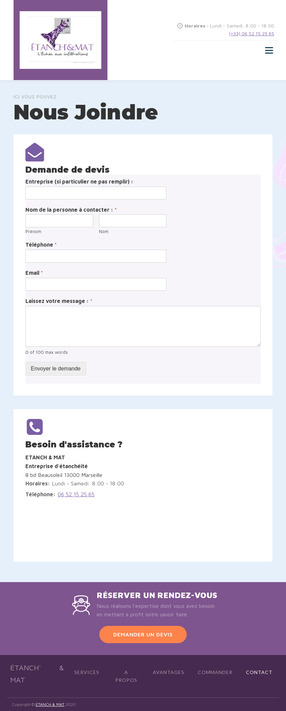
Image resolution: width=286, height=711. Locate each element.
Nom (103, 231)
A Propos (126, 676)
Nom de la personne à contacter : (71, 210)
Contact (259, 672)
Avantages (168, 672)
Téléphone (41, 245)
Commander (215, 672)
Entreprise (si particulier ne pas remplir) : (79, 181)
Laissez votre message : (59, 301)
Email (34, 273)
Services (86, 672)
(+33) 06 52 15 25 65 (251, 33)
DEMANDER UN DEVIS (143, 634)
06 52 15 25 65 (76, 494)
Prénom (33, 231)
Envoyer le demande (56, 368)
